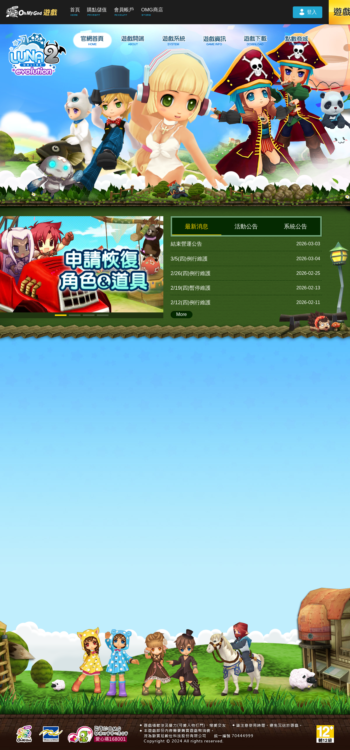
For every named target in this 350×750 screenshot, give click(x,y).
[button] (60, 315)
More (181, 314)
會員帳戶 (124, 10)
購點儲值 (97, 10)
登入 (307, 11)
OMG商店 (152, 10)
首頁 (75, 10)
